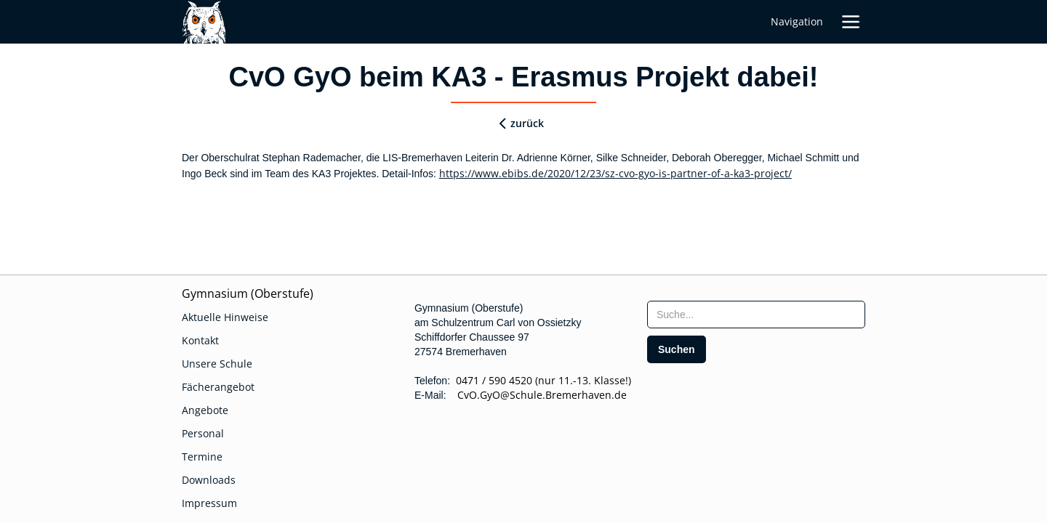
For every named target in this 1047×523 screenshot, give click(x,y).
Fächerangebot (218, 387)
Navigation (797, 21)
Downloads (209, 480)
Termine (202, 456)
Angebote (205, 410)
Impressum (209, 503)
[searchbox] (756, 314)
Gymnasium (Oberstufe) (247, 293)
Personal (203, 433)
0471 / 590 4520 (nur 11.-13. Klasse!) (543, 380)
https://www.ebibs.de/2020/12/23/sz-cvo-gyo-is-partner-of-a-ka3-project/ (615, 173)
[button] (850, 22)
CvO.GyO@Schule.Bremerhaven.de (538, 395)
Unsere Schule (217, 363)
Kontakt (200, 340)
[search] (676, 349)
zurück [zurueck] (527, 123)
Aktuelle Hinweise (225, 317)
